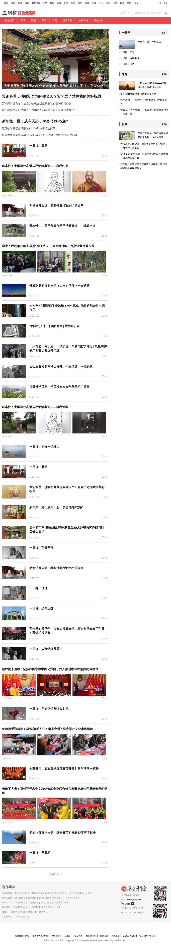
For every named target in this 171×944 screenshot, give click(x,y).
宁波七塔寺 (42, 912)
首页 (6, 3)
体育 (59, 3)
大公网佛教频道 (27, 912)
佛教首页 (9, 20)
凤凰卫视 (36, 3)
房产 (80, 3)
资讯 (13, 3)
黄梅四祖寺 (57, 898)
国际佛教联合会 (61, 902)
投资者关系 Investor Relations (46, 936)
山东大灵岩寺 (21, 916)
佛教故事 (98, 20)
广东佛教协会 (19, 907)
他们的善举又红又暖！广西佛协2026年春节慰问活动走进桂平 (38, 110)
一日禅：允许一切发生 (44, 446)
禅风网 (14, 912)
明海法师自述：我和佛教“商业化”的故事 (56, 205)
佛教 (115, 3)
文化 (101, 3)
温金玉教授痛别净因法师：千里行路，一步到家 (61, 366)
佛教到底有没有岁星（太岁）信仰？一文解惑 (59, 285)
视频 (20, 3)
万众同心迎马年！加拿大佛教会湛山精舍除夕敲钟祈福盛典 (36, 103)
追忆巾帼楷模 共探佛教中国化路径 (138, 94)
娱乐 (52, 3)
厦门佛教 (19, 898)
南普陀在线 (44, 898)
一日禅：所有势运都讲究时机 (48, 708)
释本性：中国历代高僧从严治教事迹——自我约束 (35, 166)
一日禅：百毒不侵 (41, 547)
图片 (44, 20)
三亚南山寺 (7, 902)
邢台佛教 (6, 907)
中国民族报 (35, 893)
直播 (27, 3)
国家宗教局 (7, 893)
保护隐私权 (91, 936)
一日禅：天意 (38, 145)
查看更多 (54, 874)
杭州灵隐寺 (46, 902)
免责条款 (104, 936)
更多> (164, 32)
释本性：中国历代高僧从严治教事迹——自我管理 (35, 407)
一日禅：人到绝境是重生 (45, 649)
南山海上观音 (60, 893)
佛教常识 (83, 20)
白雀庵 (57, 907)
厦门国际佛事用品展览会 (80, 893)
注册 (160, 3)
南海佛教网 (31, 898)
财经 (45, 3)
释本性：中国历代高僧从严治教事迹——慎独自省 (62, 226)
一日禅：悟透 (38, 588)
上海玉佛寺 (20, 902)
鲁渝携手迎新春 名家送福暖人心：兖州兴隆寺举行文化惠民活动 (39, 135)
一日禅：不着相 (39, 852)
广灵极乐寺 (7, 916)
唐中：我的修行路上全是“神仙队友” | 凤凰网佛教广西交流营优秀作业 (48, 246)
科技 (87, 3)
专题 (54, 20)
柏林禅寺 (47, 893)
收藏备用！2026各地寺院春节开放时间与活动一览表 (64, 768)
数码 (129, 3)
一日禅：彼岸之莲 (41, 608)
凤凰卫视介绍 (129, 936)
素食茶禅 (67, 20)
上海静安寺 (33, 902)
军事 (94, 3)
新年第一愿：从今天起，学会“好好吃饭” (35, 121)
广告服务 (67, 936)
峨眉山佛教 (7, 898)
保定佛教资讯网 (72, 898)
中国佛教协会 (21, 893)
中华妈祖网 (33, 907)
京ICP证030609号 (147, 936)
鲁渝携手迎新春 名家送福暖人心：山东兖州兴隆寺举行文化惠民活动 (47, 729)
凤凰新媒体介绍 (22, 936)
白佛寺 (5, 912)
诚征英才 (78, 936)
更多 (136, 3)
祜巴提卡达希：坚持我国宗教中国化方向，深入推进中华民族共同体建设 (50, 669)
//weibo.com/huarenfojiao (132, 912)
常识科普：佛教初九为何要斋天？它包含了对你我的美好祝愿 (51, 96)
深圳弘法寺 (46, 907)
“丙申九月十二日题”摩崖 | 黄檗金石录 (54, 326)
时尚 (66, 3)
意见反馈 (116, 936)
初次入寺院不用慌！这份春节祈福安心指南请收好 (62, 832)
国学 (122, 3)
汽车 (73, 3)
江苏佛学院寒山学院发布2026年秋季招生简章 (28, 128)
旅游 (108, 3)
